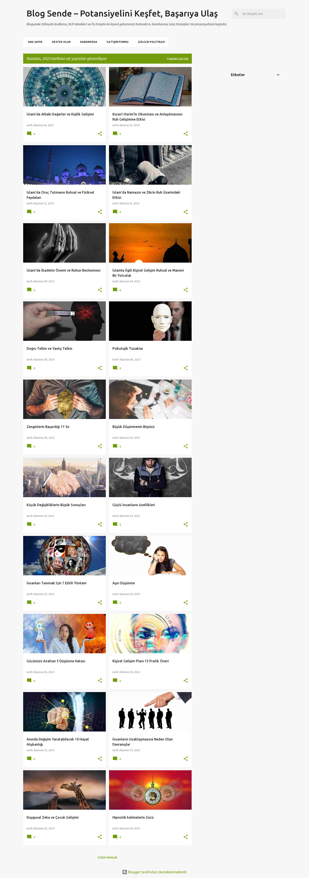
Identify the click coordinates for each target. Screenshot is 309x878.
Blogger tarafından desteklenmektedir (154, 872)
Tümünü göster (177, 59)
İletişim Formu (116, 41)
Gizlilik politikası (150, 41)
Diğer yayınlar (107, 857)
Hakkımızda (87, 41)
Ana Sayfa (34, 41)
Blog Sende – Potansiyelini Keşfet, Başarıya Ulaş (122, 13)
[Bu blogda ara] (263, 14)
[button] (99, 134)
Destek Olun (60, 41)
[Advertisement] (209, 131)
